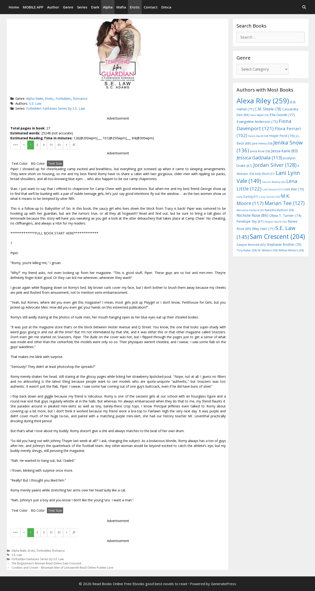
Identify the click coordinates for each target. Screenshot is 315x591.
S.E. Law (35, 103)
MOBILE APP (33, 7)
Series (82, 7)
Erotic (135, 7)
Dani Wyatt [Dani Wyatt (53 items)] (259, 115)
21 (59, 144)
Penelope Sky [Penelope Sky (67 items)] (250, 221)
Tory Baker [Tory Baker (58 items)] (247, 250)
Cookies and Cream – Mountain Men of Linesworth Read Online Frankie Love (62, 567)
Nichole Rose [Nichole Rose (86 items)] (252, 215)
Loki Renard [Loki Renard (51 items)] (272, 189)
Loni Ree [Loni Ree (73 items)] (293, 189)
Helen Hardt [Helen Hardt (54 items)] (258, 136)
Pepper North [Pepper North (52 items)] (276, 221)
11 (51, 144)
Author (53, 7)
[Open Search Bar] (304, 7)
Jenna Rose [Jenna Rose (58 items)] (260, 151)
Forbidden (63, 98)
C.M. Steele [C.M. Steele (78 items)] (268, 109)
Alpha (108, 7)
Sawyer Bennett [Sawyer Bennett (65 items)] (251, 244)
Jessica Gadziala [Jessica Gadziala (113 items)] (259, 157)
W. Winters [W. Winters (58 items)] (268, 250)
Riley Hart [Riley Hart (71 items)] (263, 228)
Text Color (20, 163)
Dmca (166, 7)
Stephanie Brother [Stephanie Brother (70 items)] (284, 244)
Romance (80, 98)
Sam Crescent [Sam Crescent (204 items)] (277, 236)
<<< (15, 144)
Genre (68, 7)
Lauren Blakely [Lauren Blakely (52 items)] (273, 182)
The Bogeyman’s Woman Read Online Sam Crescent (46, 563)
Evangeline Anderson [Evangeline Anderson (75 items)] (257, 121)
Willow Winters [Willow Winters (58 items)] (291, 250)
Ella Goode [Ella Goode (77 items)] (282, 114)
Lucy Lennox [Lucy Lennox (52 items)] (269, 196)
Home (14, 7)
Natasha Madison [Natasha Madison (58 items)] (279, 210)
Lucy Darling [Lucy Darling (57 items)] (247, 196)
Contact (151, 7)
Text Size (55, 163)
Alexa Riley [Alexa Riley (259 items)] (263, 100)
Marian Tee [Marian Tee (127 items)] (285, 203)
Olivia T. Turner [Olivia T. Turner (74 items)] (285, 215)
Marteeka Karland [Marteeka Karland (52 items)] (250, 210)
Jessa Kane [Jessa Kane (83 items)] (284, 150)
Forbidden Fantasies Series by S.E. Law (55, 108)
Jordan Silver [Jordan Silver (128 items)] (275, 164)
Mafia (121, 7)
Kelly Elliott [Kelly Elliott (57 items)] (265, 174)
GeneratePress (223, 583)
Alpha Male (34, 98)
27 (74, 144)
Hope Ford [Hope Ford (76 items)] (282, 135)
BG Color (38, 163)
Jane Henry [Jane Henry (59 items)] (262, 143)
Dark (95, 7)
